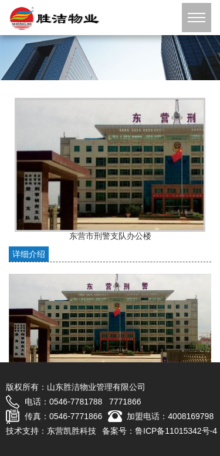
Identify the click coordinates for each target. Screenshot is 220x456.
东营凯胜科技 (71, 431)
